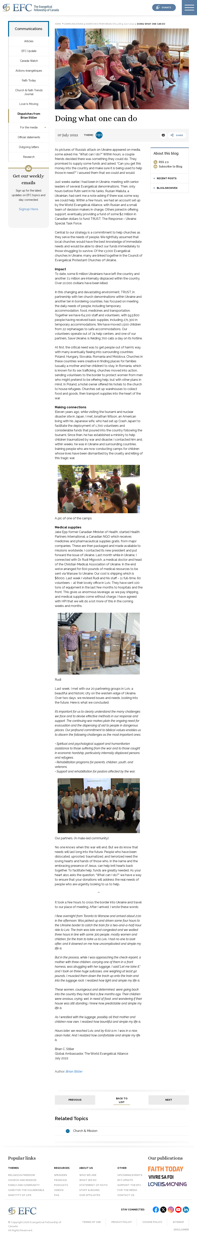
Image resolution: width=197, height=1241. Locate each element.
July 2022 (129, 24)
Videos (58, 1190)
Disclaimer (181, 1229)
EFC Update (29, 51)
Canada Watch (29, 60)
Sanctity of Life (19, 1195)
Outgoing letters (29, 147)
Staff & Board (89, 1190)
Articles (28, 41)
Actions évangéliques (29, 70)
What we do (88, 1180)
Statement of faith (93, 1185)
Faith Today (29, 80)
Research (29, 156)
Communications (28, 29)
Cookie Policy (152, 1222)
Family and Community (24, 1185)
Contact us (125, 1195)
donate (166, 7)
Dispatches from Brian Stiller (29, 115)
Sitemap (178, 1222)
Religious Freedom (21, 1175)
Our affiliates (89, 1195)
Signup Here (28, 209)
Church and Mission (22, 1180)
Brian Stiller (74, 1071)
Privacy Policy (121, 1222)
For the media (29, 127)
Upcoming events (129, 1175)
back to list (122, 1100)
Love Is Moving (28, 103)
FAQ (56, 1195)
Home (58, 24)
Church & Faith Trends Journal (29, 92)
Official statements (29, 137)
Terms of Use (91, 1222)
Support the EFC (129, 1185)
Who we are (87, 1175)
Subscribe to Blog (170, 166)
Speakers (60, 1175)
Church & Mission (85, 1131)
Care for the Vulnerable (26, 1190)
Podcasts (61, 1185)
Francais (60, 1180)
